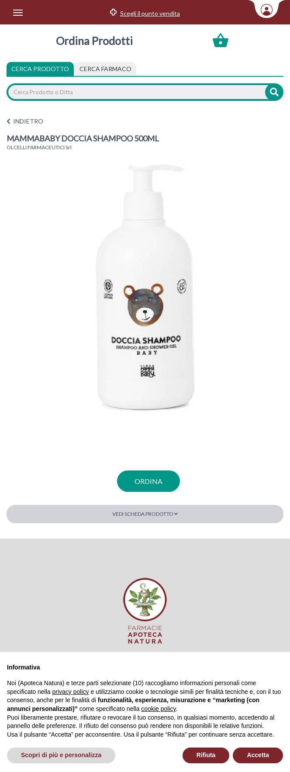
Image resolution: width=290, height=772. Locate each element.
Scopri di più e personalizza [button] (61, 754)
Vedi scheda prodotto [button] (145, 514)
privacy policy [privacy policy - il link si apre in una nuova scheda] (70, 691)
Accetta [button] (258, 754)
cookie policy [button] (158, 708)
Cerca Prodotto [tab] (40, 68)
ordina (148, 481)
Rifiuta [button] (206, 754)
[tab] (105, 69)
